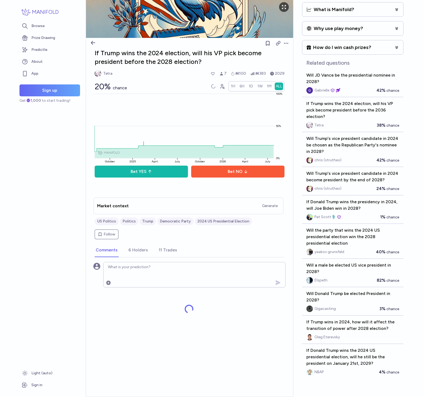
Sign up (49, 90)
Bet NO (238, 171)
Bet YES (141, 171)
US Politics (106, 221)
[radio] (233, 86)
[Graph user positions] (222, 86)
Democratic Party (175, 221)
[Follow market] (267, 43)
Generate (270, 206)
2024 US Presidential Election (223, 221)
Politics (129, 221)
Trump (147, 221)
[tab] (107, 250)
